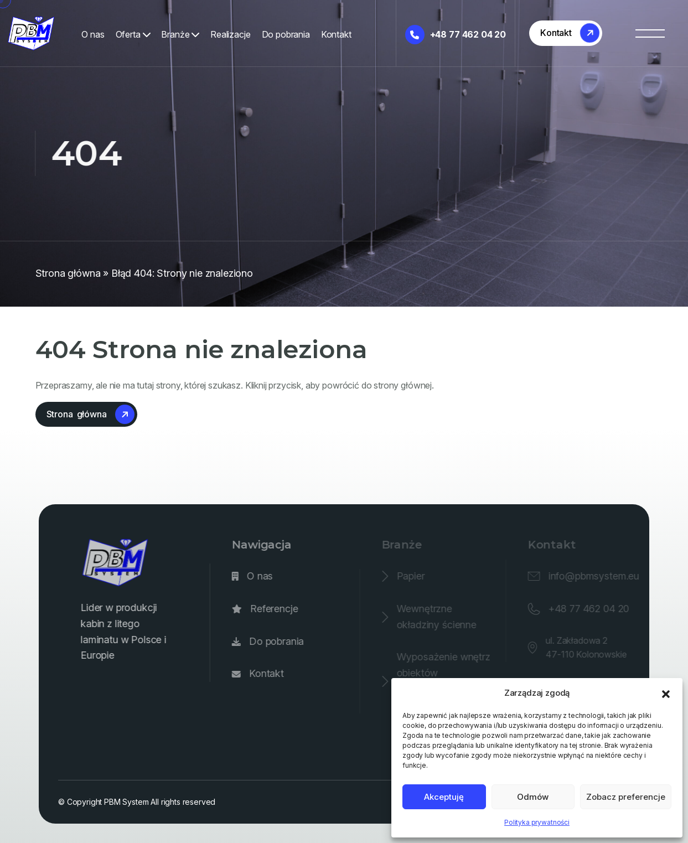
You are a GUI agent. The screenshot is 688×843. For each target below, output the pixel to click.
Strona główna (68, 273)
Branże (180, 34)
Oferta (133, 34)
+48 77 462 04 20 (455, 34)
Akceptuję (444, 797)
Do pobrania (286, 34)
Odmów (533, 797)
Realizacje (230, 34)
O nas (92, 34)
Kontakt (336, 34)
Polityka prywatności (537, 822)
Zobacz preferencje (625, 797)
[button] (665, 693)
